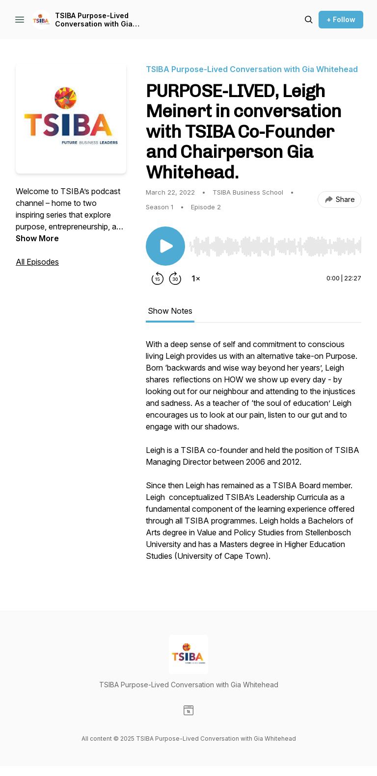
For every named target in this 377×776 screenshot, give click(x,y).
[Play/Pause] (165, 246)
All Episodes (37, 262)
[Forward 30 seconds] (175, 278)
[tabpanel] (253, 455)
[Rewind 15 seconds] (157, 278)
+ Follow (340, 19)
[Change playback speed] (196, 278)
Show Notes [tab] (170, 311)
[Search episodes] (309, 19)
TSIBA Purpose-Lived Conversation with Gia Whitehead (94, 19)
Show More (37, 238)
